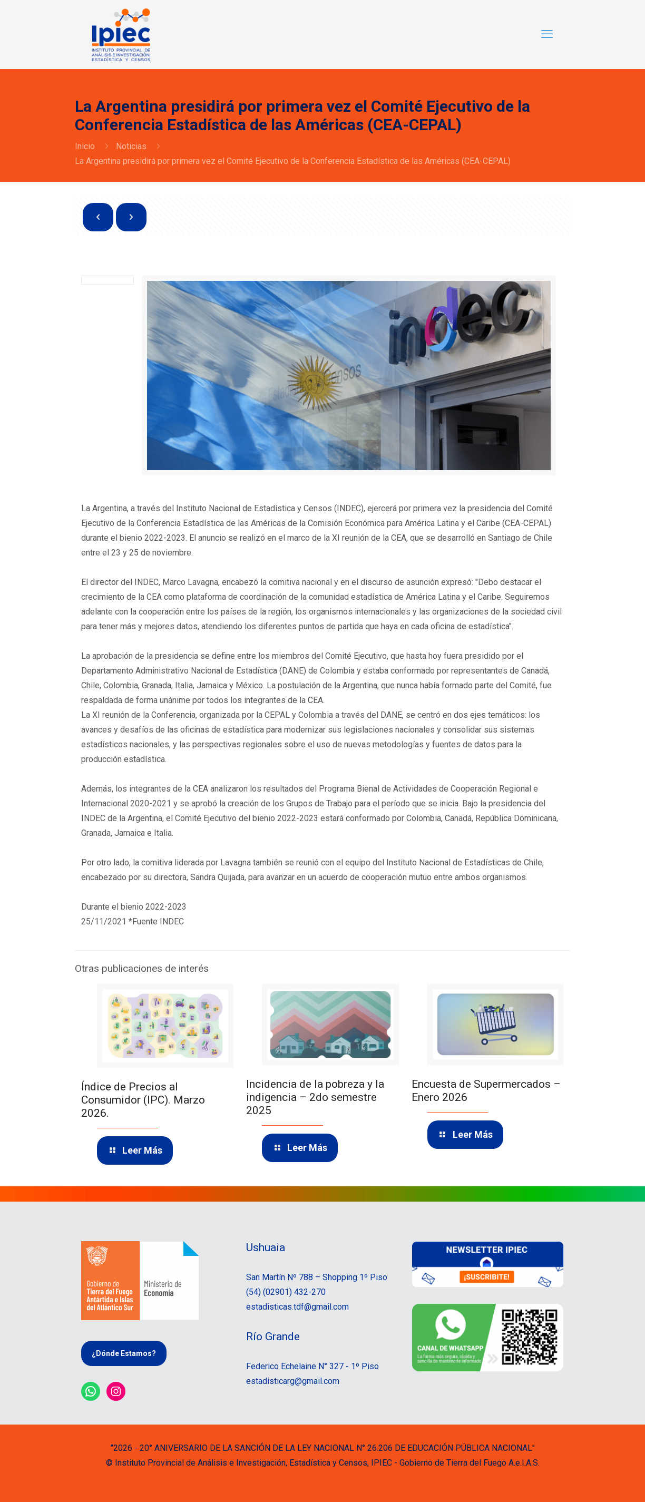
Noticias (131, 146)
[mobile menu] (547, 34)
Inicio (85, 146)
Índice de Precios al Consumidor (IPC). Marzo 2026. (143, 1099)
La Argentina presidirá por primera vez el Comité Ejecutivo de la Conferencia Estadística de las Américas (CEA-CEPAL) (293, 161)
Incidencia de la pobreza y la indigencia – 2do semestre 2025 (315, 1097)
